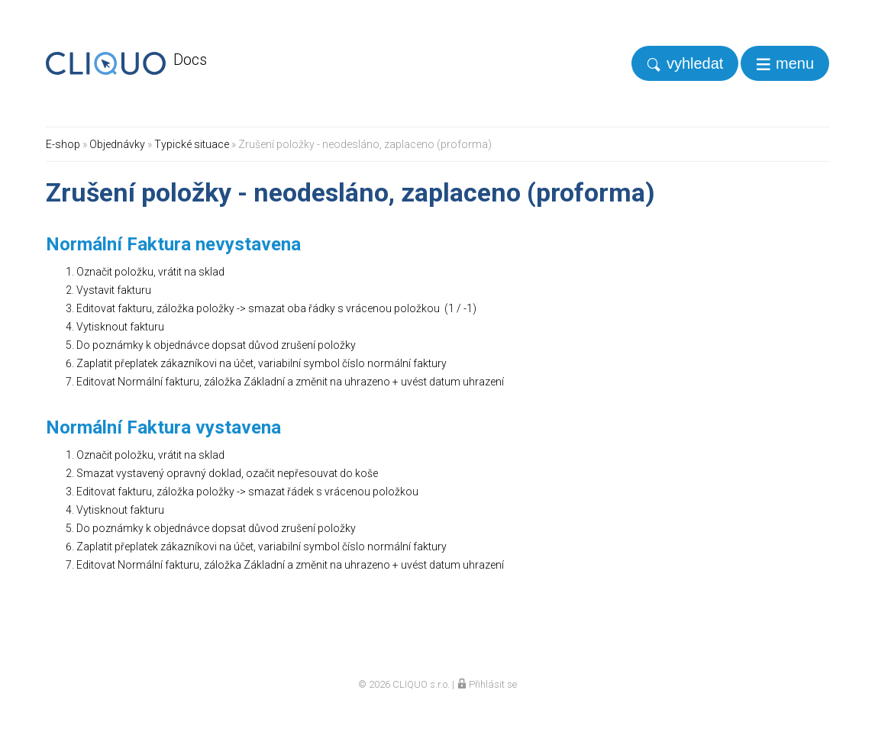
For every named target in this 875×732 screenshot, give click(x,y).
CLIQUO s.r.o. (421, 684)
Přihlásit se (487, 684)
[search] (684, 63)
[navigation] (785, 63)
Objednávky (117, 144)
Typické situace (191, 144)
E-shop (63, 144)
